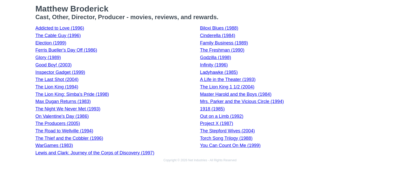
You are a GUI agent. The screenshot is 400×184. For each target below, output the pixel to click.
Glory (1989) (48, 57)
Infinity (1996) (214, 64)
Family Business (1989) (224, 42)
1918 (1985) (212, 108)
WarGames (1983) (54, 145)
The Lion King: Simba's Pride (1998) (72, 94)
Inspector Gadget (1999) (60, 72)
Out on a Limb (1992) (221, 116)
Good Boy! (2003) (53, 64)
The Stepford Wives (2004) (227, 130)
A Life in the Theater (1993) (228, 79)
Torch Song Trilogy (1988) (226, 138)
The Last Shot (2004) (57, 79)
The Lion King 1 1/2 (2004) (227, 86)
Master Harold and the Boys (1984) (235, 94)
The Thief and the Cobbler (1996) (69, 138)
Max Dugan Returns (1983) (63, 101)
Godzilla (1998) (215, 57)
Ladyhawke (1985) (219, 72)
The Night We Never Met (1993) (68, 108)
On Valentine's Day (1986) (62, 116)
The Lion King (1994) (56, 86)
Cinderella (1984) (217, 35)
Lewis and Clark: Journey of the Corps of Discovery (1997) (94, 152)
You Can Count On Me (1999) (230, 145)
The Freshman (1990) (222, 50)
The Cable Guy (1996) (58, 35)
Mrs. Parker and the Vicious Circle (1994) (242, 101)
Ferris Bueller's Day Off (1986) (66, 50)
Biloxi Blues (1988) (219, 28)
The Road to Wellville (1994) (64, 130)
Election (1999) (50, 42)
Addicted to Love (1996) (59, 28)
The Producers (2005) (57, 123)
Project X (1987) (216, 123)
